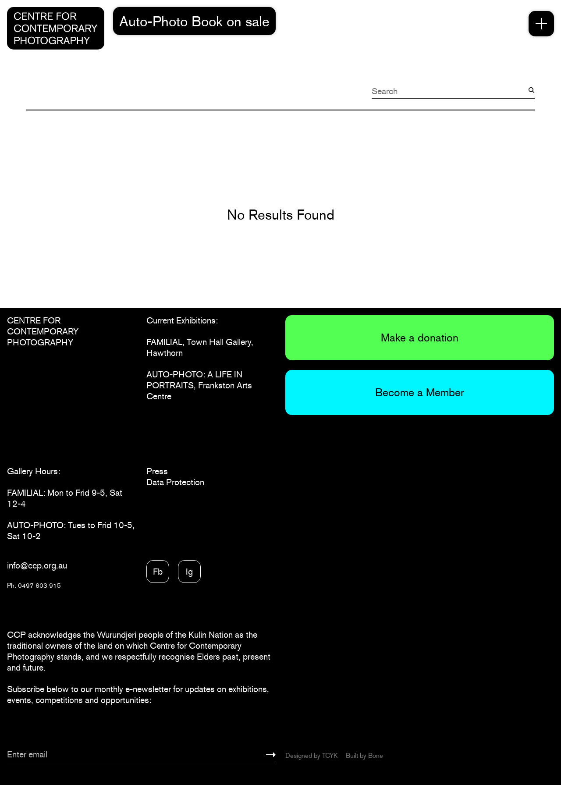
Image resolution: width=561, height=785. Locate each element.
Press (157, 471)
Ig (189, 571)
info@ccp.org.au (37, 565)
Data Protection (175, 482)
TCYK (329, 755)
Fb (158, 571)
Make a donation (419, 337)
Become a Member (419, 392)
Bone (375, 755)
